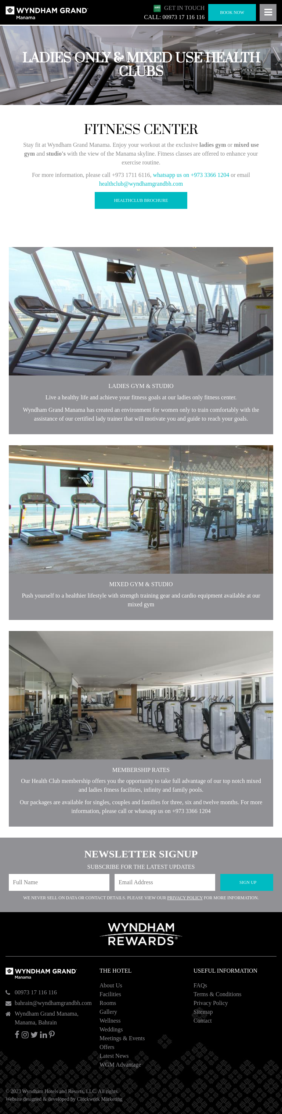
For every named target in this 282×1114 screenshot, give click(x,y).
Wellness (110, 1020)
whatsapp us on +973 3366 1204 (191, 175)
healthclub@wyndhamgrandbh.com (141, 184)
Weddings (111, 1029)
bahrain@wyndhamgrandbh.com (53, 1003)
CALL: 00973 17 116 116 (174, 17)
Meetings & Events (122, 1038)
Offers (107, 1047)
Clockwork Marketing (99, 1099)
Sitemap (203, 1012)
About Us (111, 985)
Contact (203, 1020)
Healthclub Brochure (141, 200)
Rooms (108, 1003)
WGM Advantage (120, 1065)
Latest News (114, 1056)
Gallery (108, 1012)
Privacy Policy (185, 897)
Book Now (232, 12)
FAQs (200, 985)
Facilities (110, 994)
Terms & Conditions (217, 994)
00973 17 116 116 (36, 992)
